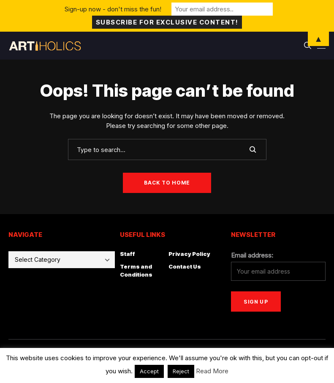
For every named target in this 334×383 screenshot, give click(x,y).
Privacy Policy (189, 253)
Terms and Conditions (136, 270)
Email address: (252, 255)
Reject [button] (181, 371)
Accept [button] (149, 371)
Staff (127, 253)
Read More (212, 371)
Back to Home (167, 182)
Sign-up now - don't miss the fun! (113, 9)
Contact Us (184, 266)
